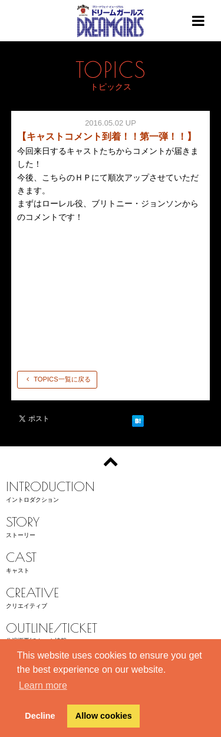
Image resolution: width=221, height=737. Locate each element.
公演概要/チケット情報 (110, 631)
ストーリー (110, 525)
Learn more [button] (43, 685)
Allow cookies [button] (103, 715)
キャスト (110, 561)
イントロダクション (110, 490)
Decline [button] (40, 715)
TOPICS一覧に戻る (57, 379)
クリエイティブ (110, 596)
